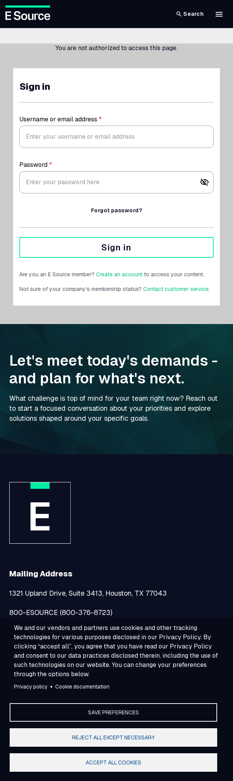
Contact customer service (176, 289)
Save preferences (113, 712)
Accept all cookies (113, 762)
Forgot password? (116, 210)
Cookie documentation (82, 686)
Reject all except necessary (113, 737)
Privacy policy (30, 686)
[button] (219, 14)
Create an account (119, 274)
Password (33, 165)
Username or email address (58, 119)
